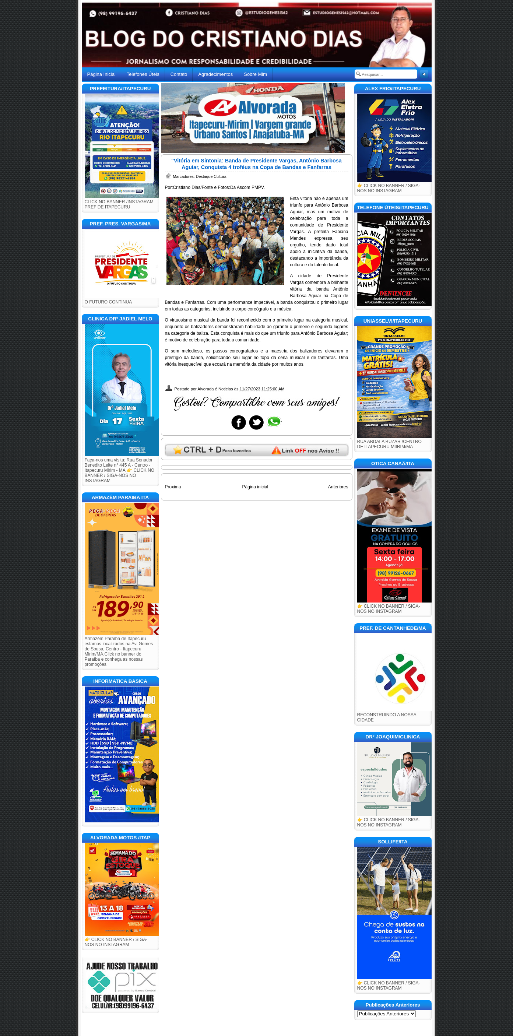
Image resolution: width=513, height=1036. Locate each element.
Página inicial (255, 486)
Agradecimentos (215, 74)
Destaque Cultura (211, 176)
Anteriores (338, 486)
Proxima (173, 486)
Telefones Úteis (143, 74)
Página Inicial (101, 74)
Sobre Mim (255, 74)
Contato (179, 74)
